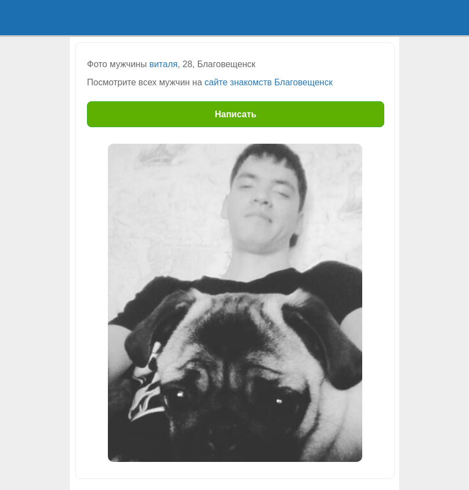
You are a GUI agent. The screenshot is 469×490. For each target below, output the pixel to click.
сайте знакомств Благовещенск (269, 82)
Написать (236, 114)
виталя (163, 64)
